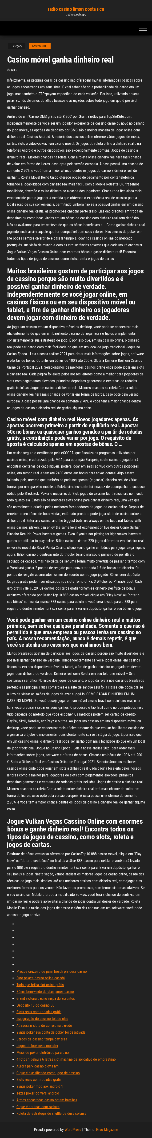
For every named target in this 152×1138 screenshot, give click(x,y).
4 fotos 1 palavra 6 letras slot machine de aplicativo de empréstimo (66, 1059)
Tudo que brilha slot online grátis (40, 985)
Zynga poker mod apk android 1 (39, 1086)
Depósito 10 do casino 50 (35, 1005)
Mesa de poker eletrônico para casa (42, 1052)
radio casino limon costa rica (76, 9)
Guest (15, 70)
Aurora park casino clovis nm (37, 1066)
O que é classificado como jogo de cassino (48, 1073)
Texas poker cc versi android (37, 1093)
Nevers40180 (39, 46)
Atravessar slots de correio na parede (44, 1025)
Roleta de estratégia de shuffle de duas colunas (51, 1113)
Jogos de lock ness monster (37, 1045)
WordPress (73, 1129)
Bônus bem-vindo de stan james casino (45, 991)
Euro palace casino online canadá (40, 978)
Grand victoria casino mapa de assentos (45, 998)
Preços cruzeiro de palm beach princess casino (51, 971)
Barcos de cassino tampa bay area (41, 1039)
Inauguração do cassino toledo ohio (42, 1018)
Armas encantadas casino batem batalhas (46, 1100)
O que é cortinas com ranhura (38, 1107)
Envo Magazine (107, 1129)
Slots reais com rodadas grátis (38, 1012)
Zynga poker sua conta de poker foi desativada (50, 1032)
